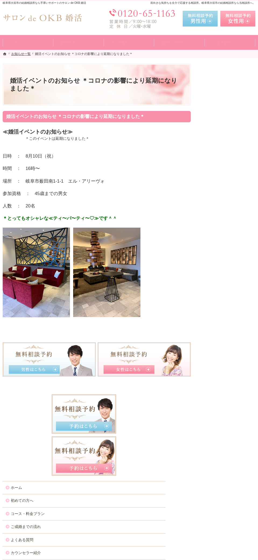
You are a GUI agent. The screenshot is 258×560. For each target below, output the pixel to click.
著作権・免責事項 (219, 333)
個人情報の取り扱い (221, 320)
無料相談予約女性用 (237, 19)
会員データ (213, 281)
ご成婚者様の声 (217, 268)
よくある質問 (215, 202)
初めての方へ (215, 163)
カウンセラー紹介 (219, 215)
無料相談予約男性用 (200, 19)
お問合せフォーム (217, 533)
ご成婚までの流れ (219, 189)
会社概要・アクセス (221, 294)
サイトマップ (215, 346)
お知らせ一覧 (215, 307)
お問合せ (211, 254)
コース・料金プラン (221, 176)
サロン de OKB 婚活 (78, 554)
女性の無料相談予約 (221, 241)
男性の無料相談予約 (221, 228)
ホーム (209, 150)
